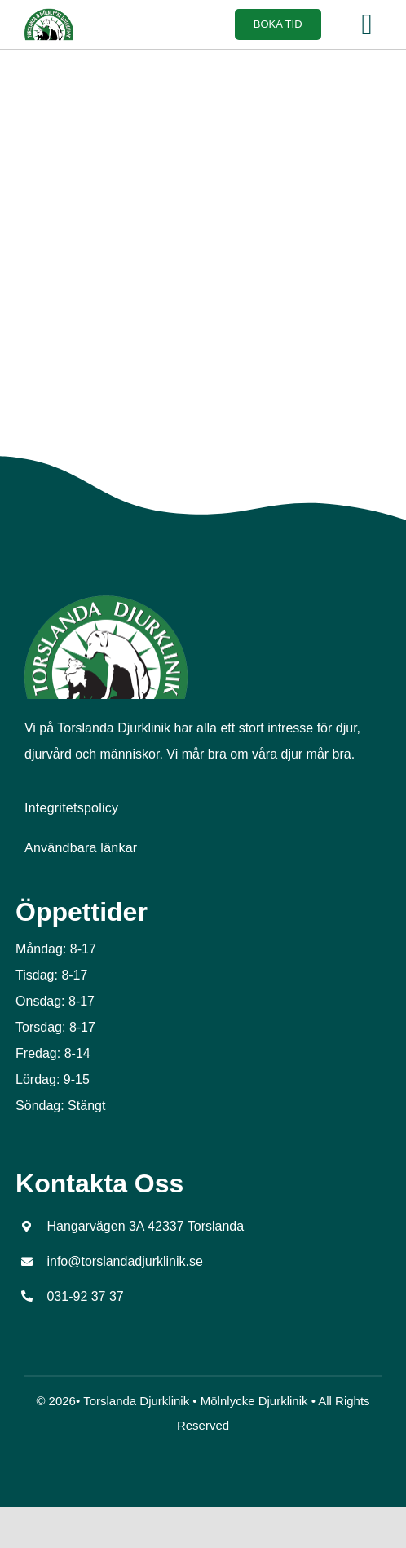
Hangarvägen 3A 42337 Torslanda (145, 1226)
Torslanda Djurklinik (136, 1401)
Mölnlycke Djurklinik (254, 1401)
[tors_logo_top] (106, 601)
